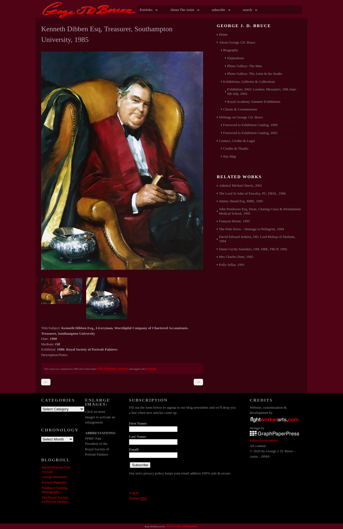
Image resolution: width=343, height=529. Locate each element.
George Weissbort (54, 477)
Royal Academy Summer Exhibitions (253, 101)
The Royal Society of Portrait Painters (55, 499)
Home (223, 34)
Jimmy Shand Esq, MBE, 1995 (241, 201)
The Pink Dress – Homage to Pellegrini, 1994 (251, 229)
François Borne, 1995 (234, 221)
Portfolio (147, 10)
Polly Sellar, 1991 (231, 265)
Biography (230, 50)
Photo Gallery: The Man (244, 66)
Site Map (229, 156)
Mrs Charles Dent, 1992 (236, 257)
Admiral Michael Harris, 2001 (240, 185)
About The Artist (183, 10)
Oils (100, 368)
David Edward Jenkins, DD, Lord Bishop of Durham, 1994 (257, 239)
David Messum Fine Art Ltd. (56, 469)
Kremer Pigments (54, 482)
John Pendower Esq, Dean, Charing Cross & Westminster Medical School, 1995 (260, 211)
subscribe (220, 10)
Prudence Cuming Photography (55, 490)
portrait (151, 368)
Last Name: (138, 436)
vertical (123, 368)
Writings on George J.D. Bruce (241, 117)
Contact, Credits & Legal (237, 141)
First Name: (138, 423)
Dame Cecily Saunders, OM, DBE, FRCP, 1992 (253, 249)
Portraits (110, 368)
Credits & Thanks (235, 148)
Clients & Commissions (240, 109)
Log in (134, 493)
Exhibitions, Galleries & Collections (249, 81)
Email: (134, 449)
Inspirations (235, 58)
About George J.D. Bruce (237, 42)
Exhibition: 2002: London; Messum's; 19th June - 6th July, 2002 (262, 91)
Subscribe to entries (264, 440)
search (248, 10)
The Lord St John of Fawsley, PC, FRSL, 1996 (252, 193)
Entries (138, 498)
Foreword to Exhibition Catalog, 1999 (250, 125)
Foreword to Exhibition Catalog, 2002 (250, 133)
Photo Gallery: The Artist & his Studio (254, 74)
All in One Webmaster (182, 526)
